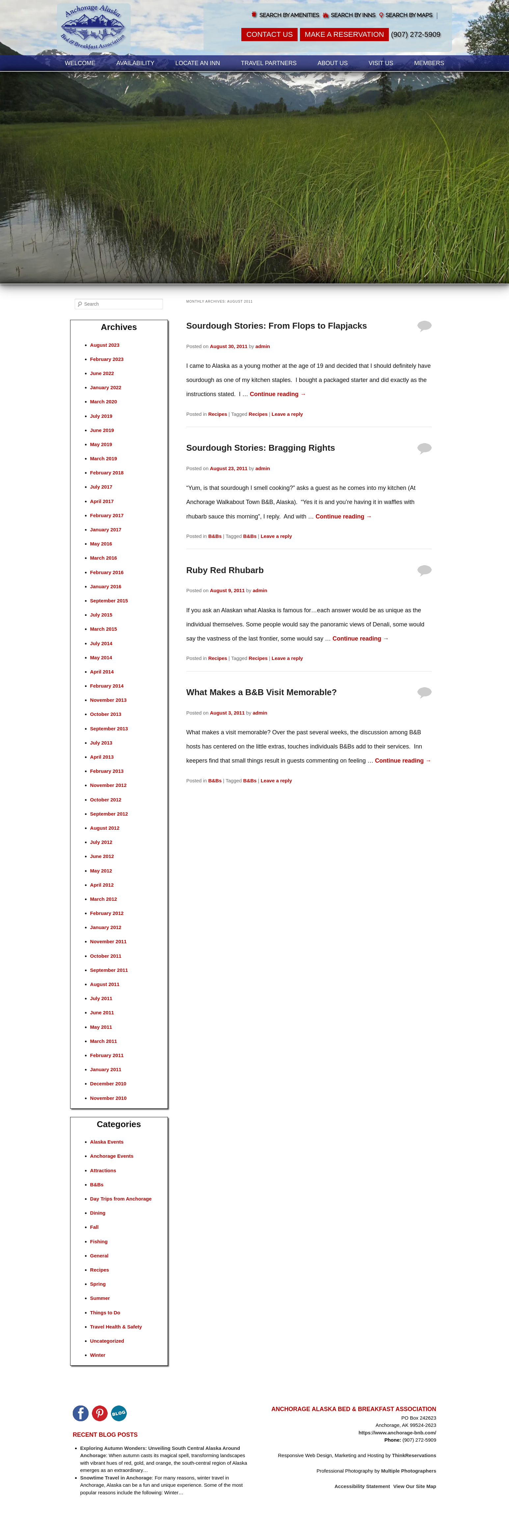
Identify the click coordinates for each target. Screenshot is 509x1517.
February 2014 (107, 686)
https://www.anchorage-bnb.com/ (397, 1432)
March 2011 (103, 1041)
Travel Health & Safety (116, 1326)
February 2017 (107, 515)
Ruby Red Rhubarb (225, 570)
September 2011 (109, 970)
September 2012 (109, 814)
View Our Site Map (414, 1486)
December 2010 (108, 1083)
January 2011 (105, 1069)
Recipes (217, 414)
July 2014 (101, 643)
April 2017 (102, 501)
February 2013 (107, 771)
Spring (98, 1284)
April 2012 (102, 885)
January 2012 (105, 927)
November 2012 (108, 785)
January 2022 (105, 387)
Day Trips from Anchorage (121, 1198)
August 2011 (105, 984)
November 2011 (108, 941)
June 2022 (102, 373)
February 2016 (107, 572)
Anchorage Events (112, 1156)
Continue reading (278, 394)
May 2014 (101, 657)
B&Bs (215, 536)
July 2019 (101, 416)
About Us (333, 63)
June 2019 (102, 430)
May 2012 (101, 870)
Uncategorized (107, 1341)
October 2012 (105, 799)
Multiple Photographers (408, 1471)
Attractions (103, 1170)
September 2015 (109, 600)
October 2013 (105, 714)
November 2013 (108, 700)
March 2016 (103, 558)
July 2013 (101, 743)
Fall (94, 1227)
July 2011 (101, 998)
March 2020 (103, 401)
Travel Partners (269, 63)
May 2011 (101, 1027)
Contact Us (269, 34)
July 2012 (101, 842)
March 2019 (103, 458)
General (99, 1255)
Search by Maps (409, 15)
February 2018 (107, 472)
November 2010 (108, 1098)
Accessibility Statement (362, 1486)
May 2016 (101, 543)
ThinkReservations (414, 1455)
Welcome (80, 63)
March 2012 (103, 899)
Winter (98, 1355)
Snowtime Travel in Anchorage (116, 1477)
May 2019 (101, 444)
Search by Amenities (289, 15)
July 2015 (101, 615)
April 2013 (102, 757)
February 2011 (107, 1055)
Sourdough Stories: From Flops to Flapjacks (276, 326)
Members (429, 63)
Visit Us (381, 63)
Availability (135, 63)
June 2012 (102, 856)
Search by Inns (353, 15)
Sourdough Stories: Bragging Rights (260, 448)
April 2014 (102, 671)
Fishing (99, 1241)
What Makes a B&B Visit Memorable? (261, 692)
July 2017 (101, 487)
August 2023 (105, 345)
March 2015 (103, 629)
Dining (98, 1213)
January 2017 (105, 529)
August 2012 (105, 828)
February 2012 (107, 913)
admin (262, 346)
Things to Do (105, 1312)
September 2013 (109, 728)
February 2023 (107, 359)
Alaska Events (107, 1142)
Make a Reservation (344, 34)
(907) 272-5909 (416, 34)
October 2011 (105, 956)
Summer (100, 1298)
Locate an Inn (197, 63)
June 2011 (102, 1012)
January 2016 (105, 586)
